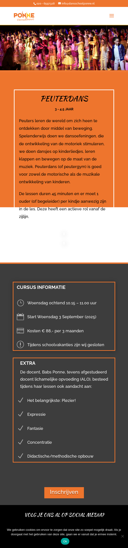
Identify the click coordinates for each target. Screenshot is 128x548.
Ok (65, 541)
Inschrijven (64, 491)
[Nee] (122, 536)
